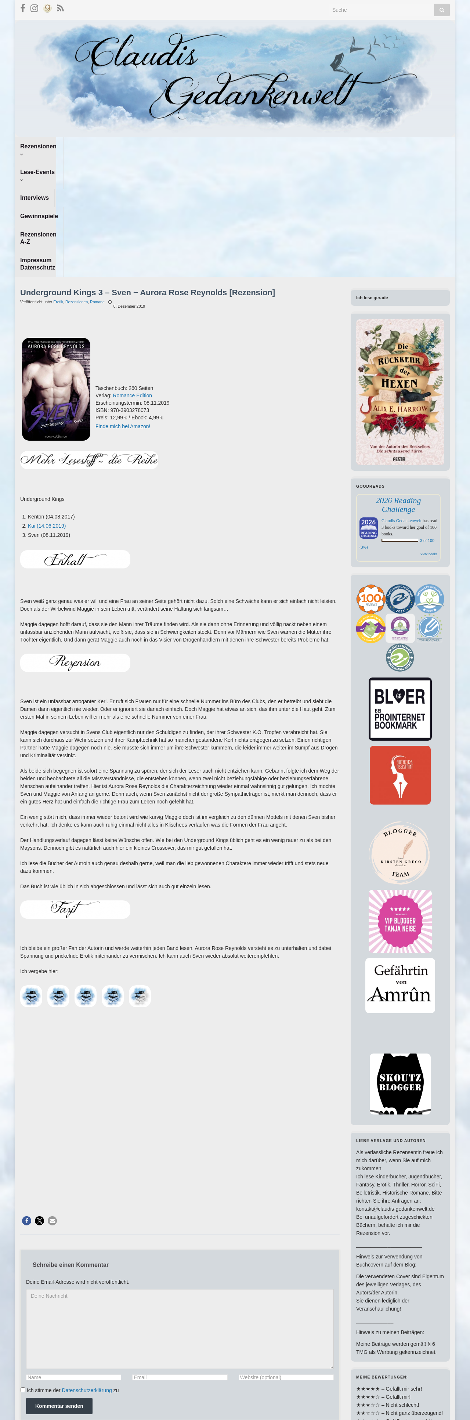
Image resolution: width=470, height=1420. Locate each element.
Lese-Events (92, 146)
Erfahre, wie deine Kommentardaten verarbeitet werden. (222, 1309)
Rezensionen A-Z (236, 146)
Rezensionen (40, 146)
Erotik (58, 180)
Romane (97, 180)
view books (428, 433)
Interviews (137, 146)
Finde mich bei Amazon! (122, 305)
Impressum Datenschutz (305, 146)
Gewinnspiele (182, 146)
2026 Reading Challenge (398, 384)
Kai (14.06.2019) (47, 405)
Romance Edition (132, 274)
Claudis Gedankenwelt (402, 399)
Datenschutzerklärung (87, 1269)
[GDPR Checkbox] (23, 1268)
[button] (26, 1099)
